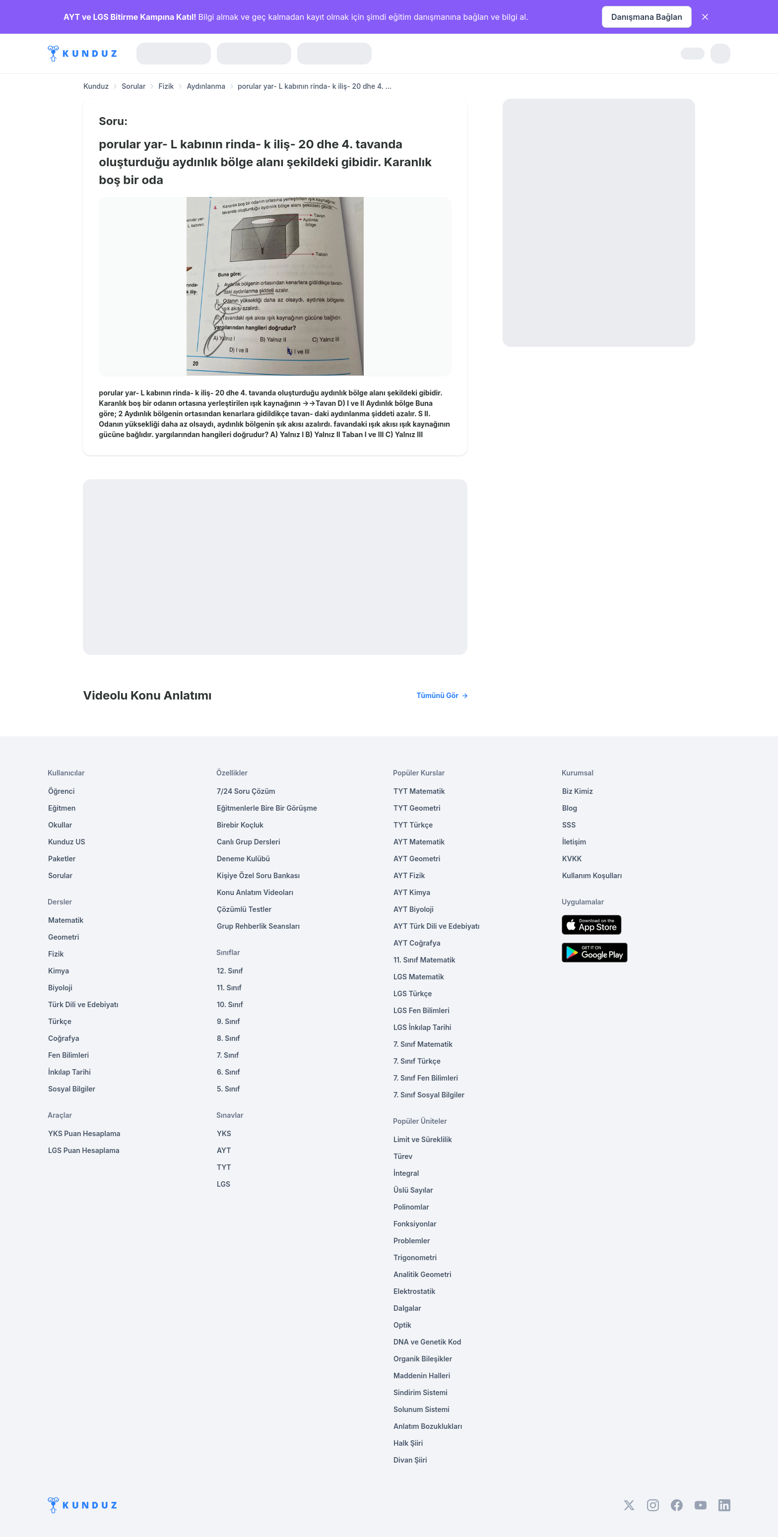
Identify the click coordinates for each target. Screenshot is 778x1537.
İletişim (574, 841)
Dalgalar (407, 1308)
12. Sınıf (230, 970)
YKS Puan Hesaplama (84, 1133)
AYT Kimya (411, 892)
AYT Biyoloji (413, 909)
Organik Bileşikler (422, 1358)
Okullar (60, 825)
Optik (402, 1325)
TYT (224, 1167)
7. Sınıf (228, 1055)
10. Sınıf (230, 1004)
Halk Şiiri (408, 1443)
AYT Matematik (419, 841)
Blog (569, 808)
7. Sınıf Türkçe (417, 1061)
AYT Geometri (416, 858)
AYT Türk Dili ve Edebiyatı (436, 926)
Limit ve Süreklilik (422, 1139)
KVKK (572, 858)
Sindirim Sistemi (420, 1392)
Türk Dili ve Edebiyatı (83, 1004)
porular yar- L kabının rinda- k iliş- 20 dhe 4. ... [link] (314, 86)
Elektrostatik (414, 1291)
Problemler (411, 1240)
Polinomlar (411, 1207)
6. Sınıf (228, 1072)
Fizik (166, 86)
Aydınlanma (206, 86)
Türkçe (59, 1021)
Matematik (65, 920)
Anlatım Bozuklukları (427, 1426)
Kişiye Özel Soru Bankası (258, 875)
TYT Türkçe (413, 825)
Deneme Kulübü (243, 858)
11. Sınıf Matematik (424, 960)
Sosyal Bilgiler (71, 1089)
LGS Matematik (418, 976)
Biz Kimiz (577, 791)
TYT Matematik (419, 791)
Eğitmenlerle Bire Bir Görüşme (267, 808)
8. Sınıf (228, 1038)
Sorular (133, 86)
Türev (403, 1156)
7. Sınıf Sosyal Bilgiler (428, 1094)
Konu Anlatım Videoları (255, 892)
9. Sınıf (228, 1021)
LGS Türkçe (412, 993)
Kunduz (96, 86)
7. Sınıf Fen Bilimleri (425, 1078)
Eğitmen (61, 808)
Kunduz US (66, 841)
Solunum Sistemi (421, 1409)
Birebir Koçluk (240, 825)
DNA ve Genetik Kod (427, 1342)
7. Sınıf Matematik (423, 1044)
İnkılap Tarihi (69, 1072)
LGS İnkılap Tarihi (422, 1027)
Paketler (61, 858)
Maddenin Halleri (421, 1375)
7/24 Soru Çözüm (246, 791)
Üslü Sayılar (413, 1190)
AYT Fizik (409, 875)
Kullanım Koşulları (592, 875)
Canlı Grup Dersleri (248, 841)
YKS (224, 1133)
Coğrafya (63, 1038)
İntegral (406, 1173)
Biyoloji (60, 987)
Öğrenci (61, 791)
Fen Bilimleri (68, 1055)
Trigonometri (415, 1257)
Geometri (63, 937)
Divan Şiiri (410, 1460)
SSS (569, 825)
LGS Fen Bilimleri (421, 1010)
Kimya (58, 970)
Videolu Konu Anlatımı (275, 695)
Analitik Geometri (422, 1274)
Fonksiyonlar (415, 1223)
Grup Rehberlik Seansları (258, 926)
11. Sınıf (229, 987)
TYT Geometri (417, 808)
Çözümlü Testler (244, 909)
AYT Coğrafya (417, 943)
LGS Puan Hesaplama (84, 1150)
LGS (223, 1184)
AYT (224, 1150)
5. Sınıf (228, 1089)
